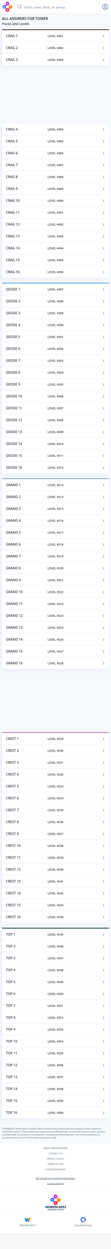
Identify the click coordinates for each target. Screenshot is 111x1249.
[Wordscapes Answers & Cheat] (55, 1202)
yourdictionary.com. (65, 1134)
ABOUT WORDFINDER (55, 1148)
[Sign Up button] (105, 7)
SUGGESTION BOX (56, 1169)
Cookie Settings (55, 1183)
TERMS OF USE (55, 1164)
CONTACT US (56, 1153)
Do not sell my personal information (55, 1178)
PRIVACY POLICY (55, 1158)
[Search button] (19, 7)
